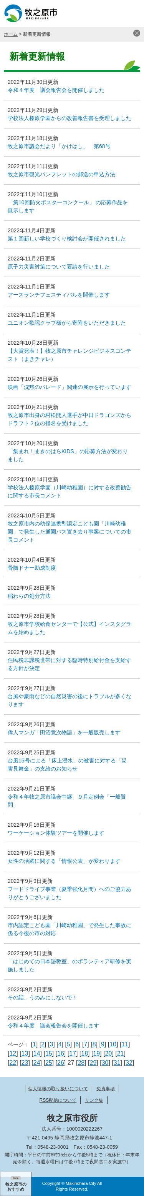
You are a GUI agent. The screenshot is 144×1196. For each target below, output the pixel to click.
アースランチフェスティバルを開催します (59, 295)
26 (60, 1062)
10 (112, 1044)
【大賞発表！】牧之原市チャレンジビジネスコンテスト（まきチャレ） (69, 355)
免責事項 (105, 1088)
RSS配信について (57, 1100)
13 (25, 1053)
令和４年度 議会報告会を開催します (53, 1026)
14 (36, 1053)
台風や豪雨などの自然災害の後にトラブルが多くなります (69, 700)
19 (96, 1053)
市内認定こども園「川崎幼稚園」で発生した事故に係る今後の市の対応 (69, 929)
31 (117, 1062)
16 (60, 1053)
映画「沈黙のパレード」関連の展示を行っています (69, 387)
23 (25, 1062)
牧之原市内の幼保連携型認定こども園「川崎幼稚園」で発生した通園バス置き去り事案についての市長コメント (69, 531)
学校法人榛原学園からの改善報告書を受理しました (69, 118)
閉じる (136, 33)
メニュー (130, 13)
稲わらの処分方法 (29, 596)
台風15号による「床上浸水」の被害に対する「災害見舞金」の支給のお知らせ (67, 764)
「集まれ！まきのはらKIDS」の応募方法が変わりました (68, 455)
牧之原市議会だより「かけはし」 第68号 (59, 146)
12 (12, 1053)
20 (108, 1053)
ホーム (11, 34)
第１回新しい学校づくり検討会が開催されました (67, 238)
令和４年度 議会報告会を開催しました (56, 90)
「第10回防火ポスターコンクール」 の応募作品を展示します (68, 206)
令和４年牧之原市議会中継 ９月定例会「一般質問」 (67, 801)
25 (48, 1062)
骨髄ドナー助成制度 (32, 568)
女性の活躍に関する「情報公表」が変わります (64, 861)
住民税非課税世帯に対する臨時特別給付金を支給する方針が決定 (69, 664)
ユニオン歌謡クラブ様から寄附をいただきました (67, 323)
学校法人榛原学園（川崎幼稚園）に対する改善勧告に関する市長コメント (69, 491)
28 (81, 1062)
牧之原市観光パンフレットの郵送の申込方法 (61, 174)
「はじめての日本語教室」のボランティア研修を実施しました (69, 965)
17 (72, 1053)
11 (124, 1044)
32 (129, 1062)
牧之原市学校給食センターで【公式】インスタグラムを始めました (69, 628)
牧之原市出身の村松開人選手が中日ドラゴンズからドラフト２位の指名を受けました (69, 419)
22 (12, 1062)
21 (120, 1053)
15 (48, 1053)
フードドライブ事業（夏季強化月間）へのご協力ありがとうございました (69, 893)
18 (84, 1053)
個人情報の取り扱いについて (58, 1088)
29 (93, 1062)
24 (36, 1062)
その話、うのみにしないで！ (43, 997)
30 (105, 1062)
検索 (111, 13)
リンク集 (94, 1100)
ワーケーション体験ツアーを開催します (56, 833)
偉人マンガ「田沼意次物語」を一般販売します (64, 732)
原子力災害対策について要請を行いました (59, 267)
